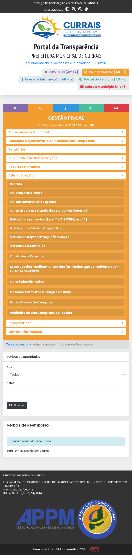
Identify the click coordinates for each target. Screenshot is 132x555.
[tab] (15, 108)
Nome (10, 383)
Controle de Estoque (26, 256)
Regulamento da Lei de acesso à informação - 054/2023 (66, 63)
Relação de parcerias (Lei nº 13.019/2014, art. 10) (48, 219)
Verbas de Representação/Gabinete (39, 237)
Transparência (17, 344)
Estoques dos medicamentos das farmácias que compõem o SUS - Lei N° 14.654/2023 (64, 268)
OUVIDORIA (91, 3)
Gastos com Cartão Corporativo (36, 228)
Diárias (16, 184)
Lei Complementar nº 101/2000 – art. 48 (66, 125)
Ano (9, 367)
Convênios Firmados (27, 281)
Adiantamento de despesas (33, 202)
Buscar (16, 405)
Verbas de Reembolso (27, 246)
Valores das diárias (26, 193)
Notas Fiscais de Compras (31, 302)
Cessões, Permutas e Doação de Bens (40, 292)
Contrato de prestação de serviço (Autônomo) (48, 210)
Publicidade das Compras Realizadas (41, 313)
